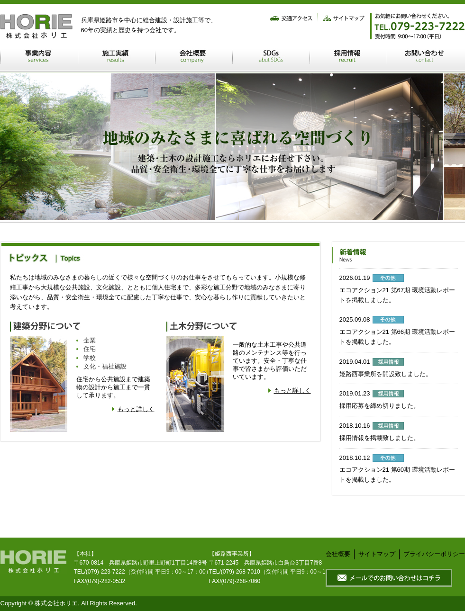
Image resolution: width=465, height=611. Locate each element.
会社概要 (338, 553)
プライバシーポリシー (434, 553)
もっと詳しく (136, 409)
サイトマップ (376, 553)
